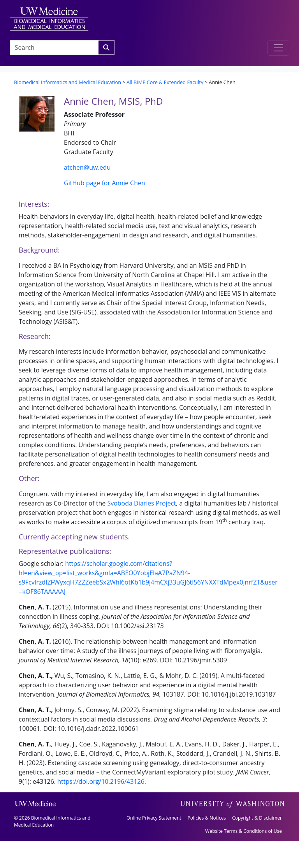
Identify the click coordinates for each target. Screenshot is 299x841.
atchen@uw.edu (87, 167)
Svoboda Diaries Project (141, 503)
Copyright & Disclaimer (257, 818)
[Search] (106, 47)
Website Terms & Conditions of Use (243, 831)
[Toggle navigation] (278, 48)
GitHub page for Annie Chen (104, 183)
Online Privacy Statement (154, 818)
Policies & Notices (207, 818)
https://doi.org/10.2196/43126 (100, 781)
